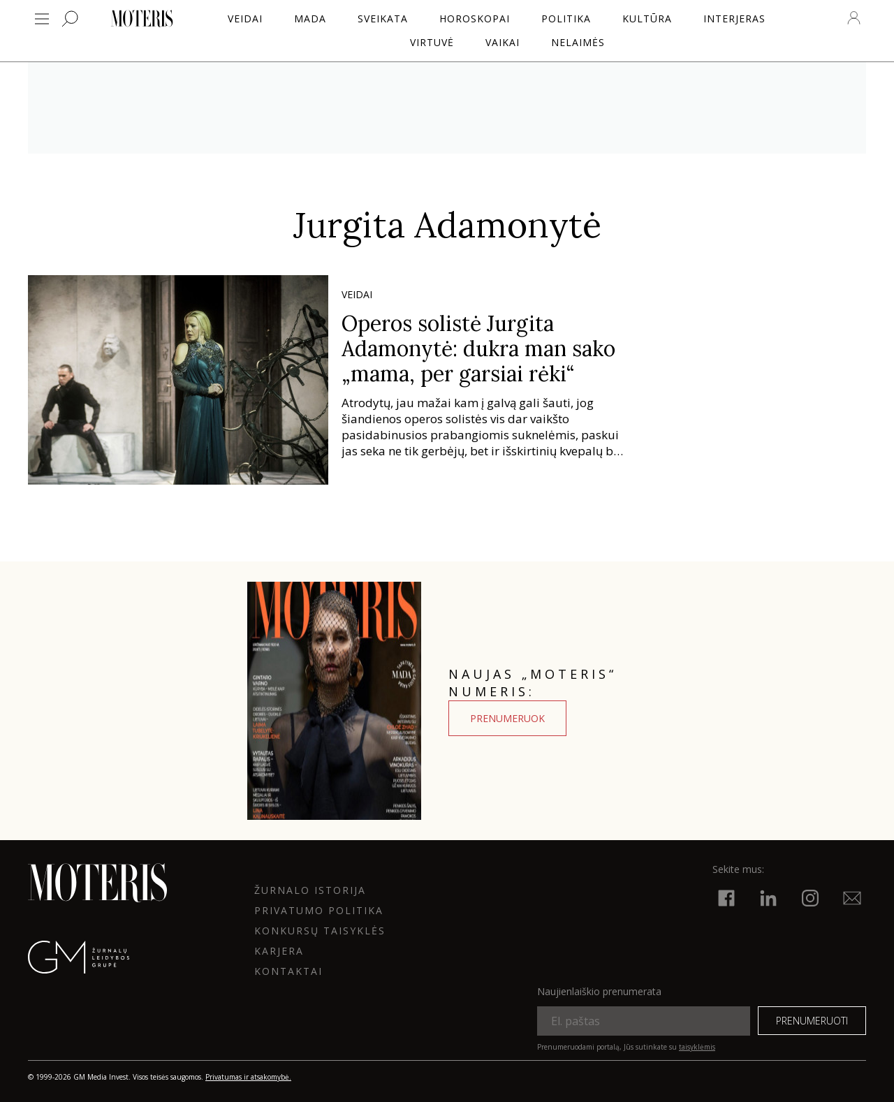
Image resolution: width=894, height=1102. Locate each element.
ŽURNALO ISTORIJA (310, 890)
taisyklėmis (697, 1047)
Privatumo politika (318, 910)
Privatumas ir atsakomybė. (248, 1077)
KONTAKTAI (288, 971)
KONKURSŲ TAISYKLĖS (320, 930)
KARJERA (279, 950)
